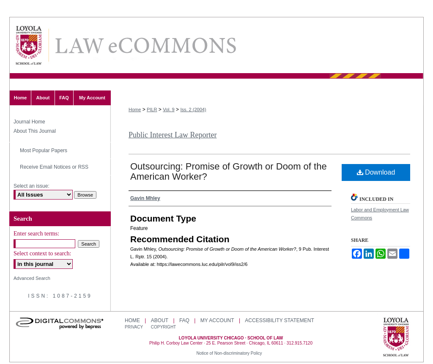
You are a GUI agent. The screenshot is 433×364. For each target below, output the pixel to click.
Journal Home (29, 122)
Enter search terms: (36, 233)
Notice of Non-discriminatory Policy (229, 353)
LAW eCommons (145, 45)
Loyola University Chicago (396, 338)
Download (376, 172)
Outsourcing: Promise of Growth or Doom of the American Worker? (228, 171)
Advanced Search (32, 278)
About (159, 320)
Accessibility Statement (279, 320)
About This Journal (35, 131)
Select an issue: (31, 186)
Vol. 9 (169, 109)
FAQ (184, 320)
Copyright (163, 327)
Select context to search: (42, 253)
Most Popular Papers (43, 150)
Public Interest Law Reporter (172, 135)
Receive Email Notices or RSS (54, 167)
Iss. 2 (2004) (193, 109)
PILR (152, 109)
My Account (217, 320)
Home (135, 109)
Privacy (134, 327)
